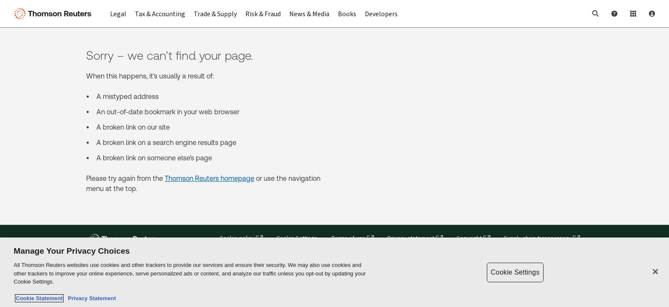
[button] (595, 13)
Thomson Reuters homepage (209, 178)
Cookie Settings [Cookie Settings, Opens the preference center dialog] (515, 272)
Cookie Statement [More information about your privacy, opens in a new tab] (39, 298)
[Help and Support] (614, 13)
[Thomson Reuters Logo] (55, 13)
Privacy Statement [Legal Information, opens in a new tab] (90, 298)
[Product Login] (633, 13)
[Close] (655, 272)
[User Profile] (651, 13)
